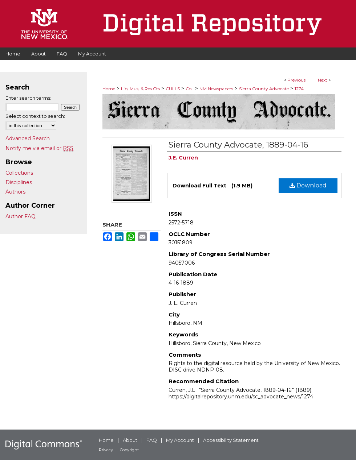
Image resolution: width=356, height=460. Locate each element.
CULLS (173, 88)
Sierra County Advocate (264, 88)
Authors (15, 191)
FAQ (151, 440)
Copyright (129, 449)
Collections (19, 173)
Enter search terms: (28, 98)
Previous (296, 80)
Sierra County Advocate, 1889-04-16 (238, 145)
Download (308, 185)
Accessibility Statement (231, 440)
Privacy (106, 449)
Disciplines (18, 182)
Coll (190, 88)
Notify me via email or (39, 148)
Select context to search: (35, 116)
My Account (180, 440)
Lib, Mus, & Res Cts (140, 88)
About (130, 440)
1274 (299, 88)
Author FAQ (20, 216)
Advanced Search (27, 138)
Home (108, 88)
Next (322, 80)
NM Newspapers (216, 88)
